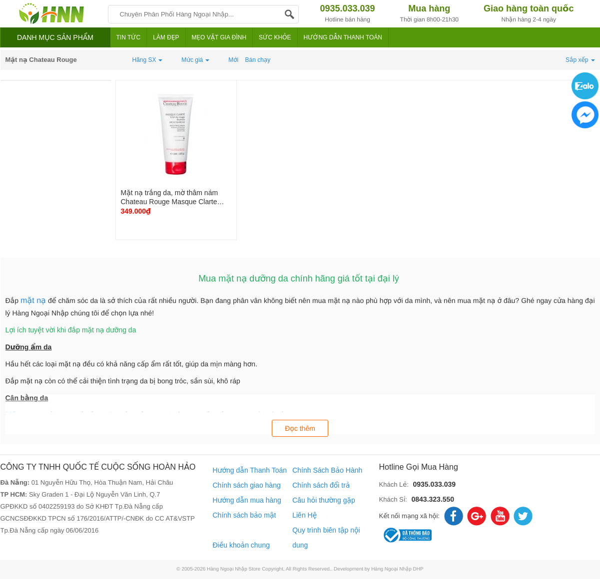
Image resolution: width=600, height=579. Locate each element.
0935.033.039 (434, 484)
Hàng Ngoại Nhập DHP (397, 569)
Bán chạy (258, 59)
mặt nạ (33, 300)
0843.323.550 (432, 499)
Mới (233, 59)
